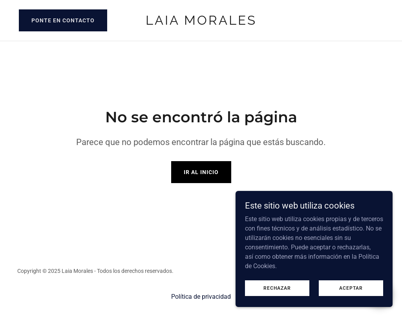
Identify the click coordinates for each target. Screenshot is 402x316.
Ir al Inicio (201, 172)
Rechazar (277, 288)
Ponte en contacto (63, 20)
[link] (201, 22)
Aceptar (351, 288)
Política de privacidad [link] (201, 296)
